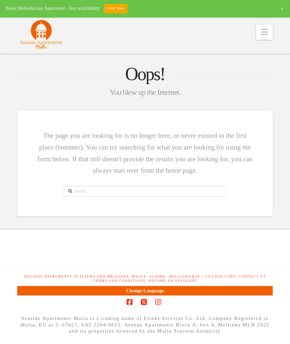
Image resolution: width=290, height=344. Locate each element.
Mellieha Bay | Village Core (202, 276)
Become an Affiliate (173, 280)
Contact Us (252, 276)
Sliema (158, 276)
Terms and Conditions (119, 280)
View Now (115, 8)
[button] (264, 32)
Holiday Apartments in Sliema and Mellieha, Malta (85, 276)
